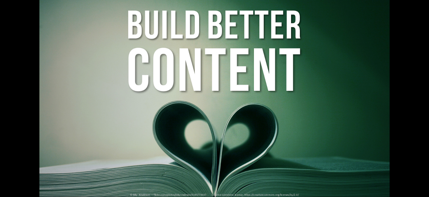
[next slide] (419, 185)
